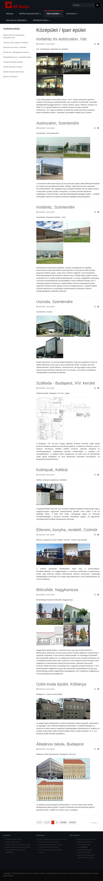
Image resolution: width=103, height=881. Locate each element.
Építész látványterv (10, 77)
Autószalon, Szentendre (57, 123)
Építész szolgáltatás (30, 14)
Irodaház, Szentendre (55, 207)
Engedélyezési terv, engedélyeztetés (17, 57)
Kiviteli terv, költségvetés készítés (16, 52)
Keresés (97, 5)
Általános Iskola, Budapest (60, 744)
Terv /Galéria (54, 14)
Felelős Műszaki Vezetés (12, 67)
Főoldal (10, 14)
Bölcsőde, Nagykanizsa (57, 589)
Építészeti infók (41, 20)
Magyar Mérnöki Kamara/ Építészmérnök (18, 847)
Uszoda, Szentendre (54, 301)
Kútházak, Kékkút (52, 470)
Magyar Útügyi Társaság (84, 842)
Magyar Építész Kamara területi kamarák (18, 844)
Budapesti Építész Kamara (14, 839)
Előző (46, 822)
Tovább (63, 822)
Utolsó (72, 822)
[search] (83, 5)
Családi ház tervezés (16, 20)
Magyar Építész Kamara (13, 842)
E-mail (98, 44)
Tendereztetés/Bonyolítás (13, 62)
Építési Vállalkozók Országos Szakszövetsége (53, 839)
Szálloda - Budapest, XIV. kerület (65, 383)
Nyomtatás (95, 44)
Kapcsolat (72, 14)
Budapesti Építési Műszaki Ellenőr (49, 842)
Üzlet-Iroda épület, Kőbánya (61, 684)
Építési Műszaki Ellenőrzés (13, 72)
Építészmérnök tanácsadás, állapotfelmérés (14, 36)
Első (39, 822)
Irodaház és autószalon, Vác (61, 39)
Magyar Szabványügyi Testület (86, 839)
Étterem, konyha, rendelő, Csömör (67, 530)
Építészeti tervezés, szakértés (14, 47)
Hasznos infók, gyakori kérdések (15, 43)
